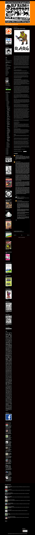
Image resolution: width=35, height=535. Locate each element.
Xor (10, 409)
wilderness (8, 408)
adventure (7, 334)
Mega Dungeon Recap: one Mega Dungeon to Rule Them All (9, 454)
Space (6, 395)
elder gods (7, 358)
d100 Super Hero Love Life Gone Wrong (11, 499)
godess (7, 367)
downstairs (10, 355)
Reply (15, 159)
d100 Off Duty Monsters (10, 496)
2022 (6, 150)
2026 (6, 154)
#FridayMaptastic (7, 332)
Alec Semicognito (17, 155)
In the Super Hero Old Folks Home (8, 130)
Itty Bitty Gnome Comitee (9, 447)
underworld (7, 404)
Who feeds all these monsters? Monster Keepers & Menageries (9, 442)
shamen (10, 393)
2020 (6, 148)
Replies (16, 195)
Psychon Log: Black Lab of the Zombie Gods (9, 430)
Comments (24, 531)
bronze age (11, 341)
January (7, 101)
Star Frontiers (7, 396)
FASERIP (9, 361)
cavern (9, 346)
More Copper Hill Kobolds (8, 118)
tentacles (11, 399)
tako (8, 399)
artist (10, 338)
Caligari (9, 343)
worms (6, 409)
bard (10, 339)
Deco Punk (10, 352)
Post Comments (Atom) (23, 237)
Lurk (15, 161)
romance (11, 389)
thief (7, 400)
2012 (6, 93)
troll (6, 402)
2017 (6, 98)
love (10, 373)
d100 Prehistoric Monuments (8, 132)
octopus (11, 382)
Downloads (7, 75)
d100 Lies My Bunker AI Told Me (8, 127)
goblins (11, 366)
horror (11, 370)
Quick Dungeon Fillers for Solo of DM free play (8, 124)
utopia (6, 405)
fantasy (9, 360)
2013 (6, 94)
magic (6, 374)
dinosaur (6, 354)
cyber (7, 350)
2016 (6, 97)
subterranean (8, 397)
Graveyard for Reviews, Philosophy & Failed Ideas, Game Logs (8, 63)
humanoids (8, 371)
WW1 (9, 409)
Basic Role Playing (8, 340)
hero (8, 369)
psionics (6, 387)
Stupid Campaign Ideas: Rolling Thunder (8, 138)
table (6, 399)
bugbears (10, 342)
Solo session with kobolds (8, 122)
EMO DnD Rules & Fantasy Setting (9, 60)
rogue (8, 389)
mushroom (6, 380)
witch (11, 408)
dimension (9, 353)
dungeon (8, 356)
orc (7, 383)
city (7, 348)
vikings (6, 406)
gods (11, 367)
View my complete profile (8, 85)
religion (11, 388)
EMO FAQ (6, 59)
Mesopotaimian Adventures (8, 68)
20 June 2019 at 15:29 (20, 200)
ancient (8, 335)
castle (6, 345)
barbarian (7, 339)
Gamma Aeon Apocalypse (8, 67)
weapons (6, 407)
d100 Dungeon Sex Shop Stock (9, 460)
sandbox (6, 392)
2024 (6, 152)
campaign (7, 344)
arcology (9, 337)
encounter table (7, 359)
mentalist (7, 377)
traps (6, 401)
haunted (10, 368)
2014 (6, 95)
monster (7, 379)
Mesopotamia (10, 377)
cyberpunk (10, 350)
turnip (6, 403)
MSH (10, 379)
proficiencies (10, 386)
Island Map (9, 513)
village (8, 406)
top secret (9, 400)
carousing (9, 344)
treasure (9, 401)
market (10, 375)
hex (10, 369)
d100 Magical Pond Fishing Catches (9, 436)
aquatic (6, 337)
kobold (10, 372)
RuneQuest (10, 391)
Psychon (6, 387)
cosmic (6, 349)
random (7, 388)
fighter (6, 362)
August (7, 143)
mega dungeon (10, 376)
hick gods (10, 370)
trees (11, 401)
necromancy (9, 381)
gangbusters (7, 364)
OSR (9, 383)
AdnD (9, 333)
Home (6, 58)
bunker (6, 343)
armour (6, 338)
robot (6, 389)
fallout (6, 360)
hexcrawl (7, 370)
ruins (11, 390)
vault (8, 405)
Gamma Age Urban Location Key (8, 116)
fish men (8, 362)
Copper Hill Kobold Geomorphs (8, 112)
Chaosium (9, 347)
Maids (6, 375)
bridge (8, 341)
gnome (7, 366)
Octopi (6, 382)
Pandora (6, 384)
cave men (6, 346)
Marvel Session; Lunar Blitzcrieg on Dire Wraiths (8, 140)
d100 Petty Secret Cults (8, 107)
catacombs (9, 345)
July (7, 142)
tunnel (10, 402)
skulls (7, 394)
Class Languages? (8, 110)
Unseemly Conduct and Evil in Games (8, 129)
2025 (6, 153)
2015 (6, 96)
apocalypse (7, 336)
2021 (6, 149)
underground (7, 403)
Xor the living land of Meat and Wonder (8, 65)
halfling (7, 368)
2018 (6, 99)
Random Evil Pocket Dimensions (8, 114)
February (8, 102)
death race (7, 352)
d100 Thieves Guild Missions (9, 465)
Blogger (26, 533)
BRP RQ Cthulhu (7, 71)
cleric (10, 348)
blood (6, 341)
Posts (23, 530)
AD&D (10, 332)
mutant (9, 380)
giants (8, 365)
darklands (9, 351)
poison (11, 385)
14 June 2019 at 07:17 (21, 155)
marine (8, 375)
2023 (6, 151)
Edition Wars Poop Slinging (9, 471)
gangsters (10, 364)
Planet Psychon (7, 64)
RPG (6, 390)
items (10, 371)
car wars (11, 344)
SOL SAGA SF (7, 70)
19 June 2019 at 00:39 (18, 161)
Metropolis (8, 378)
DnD (6, 355)
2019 (6, 100)
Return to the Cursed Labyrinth (10, 477)
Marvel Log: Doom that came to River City (8, 109)
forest (11, 362)
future (11, 362)
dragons (8, 356)
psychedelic (9, 387)
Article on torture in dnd (16, 123)
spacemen (9, 395)
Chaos (6, 347)
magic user (9, 374)
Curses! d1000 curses (9, 424)
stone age (11, 396)
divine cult (10, 354)
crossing (10, 349)
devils (6, 353)
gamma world (8, 363)
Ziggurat (6, 410)
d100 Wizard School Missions (8, 134)
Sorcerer (10, 394)
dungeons (7, 357)
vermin (10, 405)
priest (6, 386)
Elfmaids (7, 359)
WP (7, 409)
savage (10, 392)
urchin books (10, 404)
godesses (9, 367)
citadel (11, 347)
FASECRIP (6, 361)
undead (10, 403)
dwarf (10, 357)
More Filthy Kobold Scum (8, 119)
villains (11, 406)
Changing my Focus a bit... (8, 136)
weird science (10, 407)
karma (8, 372)
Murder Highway (7, 69)
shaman (7, 393)
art (8, 338)
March (7, 103)
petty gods (8, 385)
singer (6, 394)
